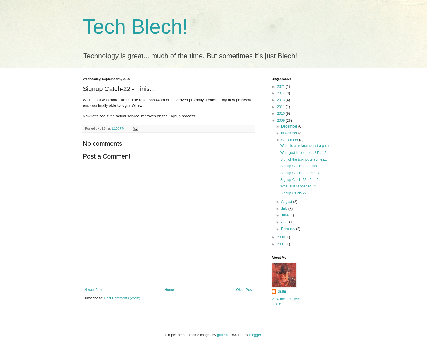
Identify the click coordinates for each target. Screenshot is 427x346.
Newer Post (93, 290)
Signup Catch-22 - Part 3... (301, 173)
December (289, 126)
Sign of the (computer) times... (303, 159)
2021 (281, 87)
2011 (281, 107)
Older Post (244, 290)
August (287, 202)
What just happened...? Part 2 (303, 153)
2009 (281, 121)
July (284, 209)
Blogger (255, 335)
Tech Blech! (135, 26)
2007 (281, 244)
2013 (281, 100)
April (285, 222)
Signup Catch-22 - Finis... (300, 166)
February (288, 229)
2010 (281, 114)
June (285, 215)
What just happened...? (298, 186)
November (289, 133)
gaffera (222, 335)
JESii (281, 291)
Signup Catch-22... (294, 193)
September (290, 140)
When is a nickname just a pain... (305, 146)
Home (169, 290)
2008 (281, 237)
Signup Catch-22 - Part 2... (301, 180)
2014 (281, 93)
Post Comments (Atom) (122, 298)
